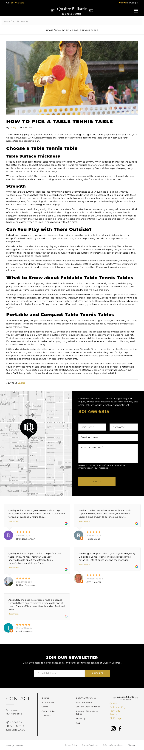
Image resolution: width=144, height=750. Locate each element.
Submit (97, 481)
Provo (113, 714)
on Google (128, 2)
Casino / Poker (48, 711)
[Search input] (72, 21)
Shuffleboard (48, 702)
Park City (115, 710)
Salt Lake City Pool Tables (88, 707)
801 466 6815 (17, 2)
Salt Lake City (118, 707)
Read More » (13, 521)
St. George (116, 718)
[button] (136, 10)
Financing (80, 718)
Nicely (20, 745)
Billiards (45, 698)
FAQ (78, 723)
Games (21, 382)
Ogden (114, 703)
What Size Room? (84, 702)
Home (49, 30)
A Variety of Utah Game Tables (87, 712)
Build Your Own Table (86, 698)
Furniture (46, 715)
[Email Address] (59, 673)
